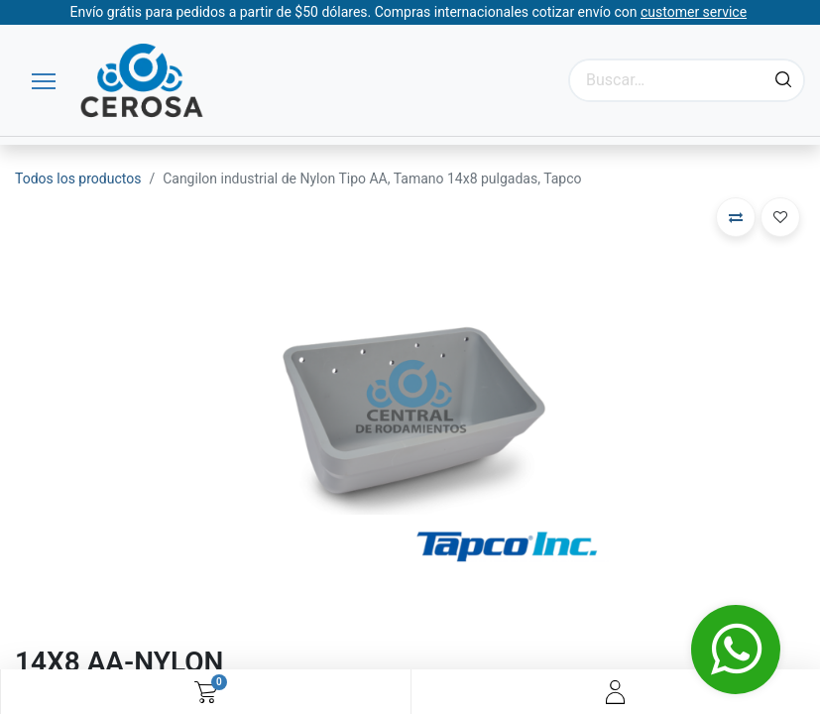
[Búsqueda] (783, 80)
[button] (736, 217)
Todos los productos (78, 178)
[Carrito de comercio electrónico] (205, 692)
